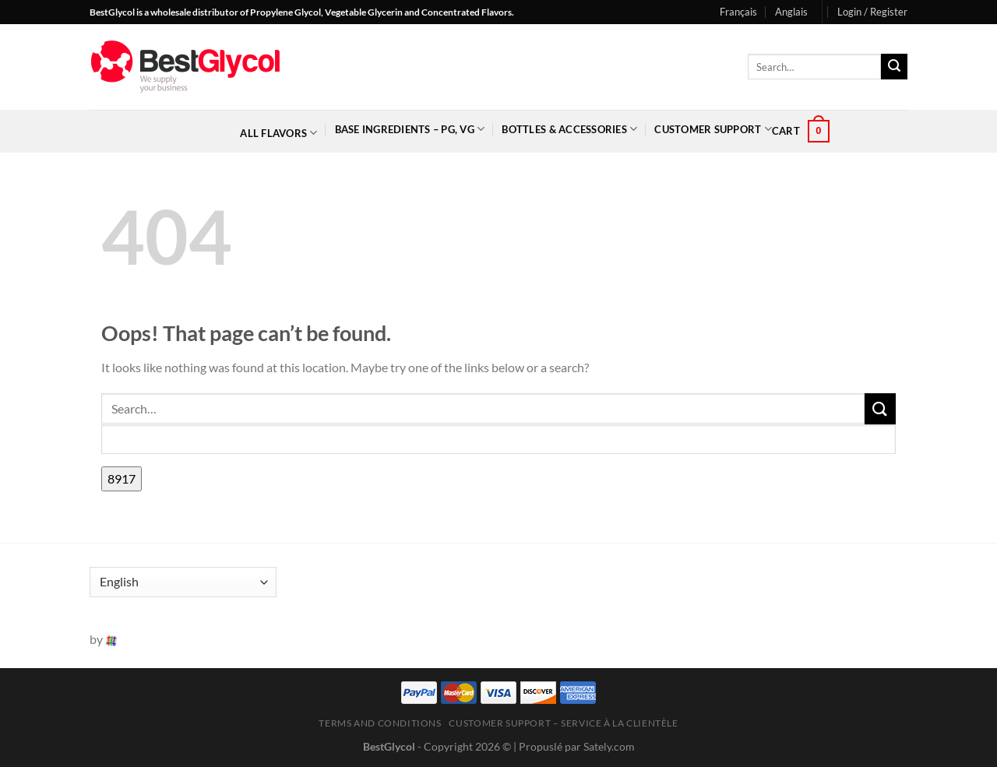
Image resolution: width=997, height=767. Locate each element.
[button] (872, 11)
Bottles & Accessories (569, 128)
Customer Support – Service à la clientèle (563, 723)
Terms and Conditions (380, 723)
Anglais (791, 11)
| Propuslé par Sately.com (574, 746)
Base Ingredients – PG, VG (410, 128)
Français (738, 11)
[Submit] (894, 67)
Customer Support (713, 128)
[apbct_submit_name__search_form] (121, 478)
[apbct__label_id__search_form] (498, 439)
